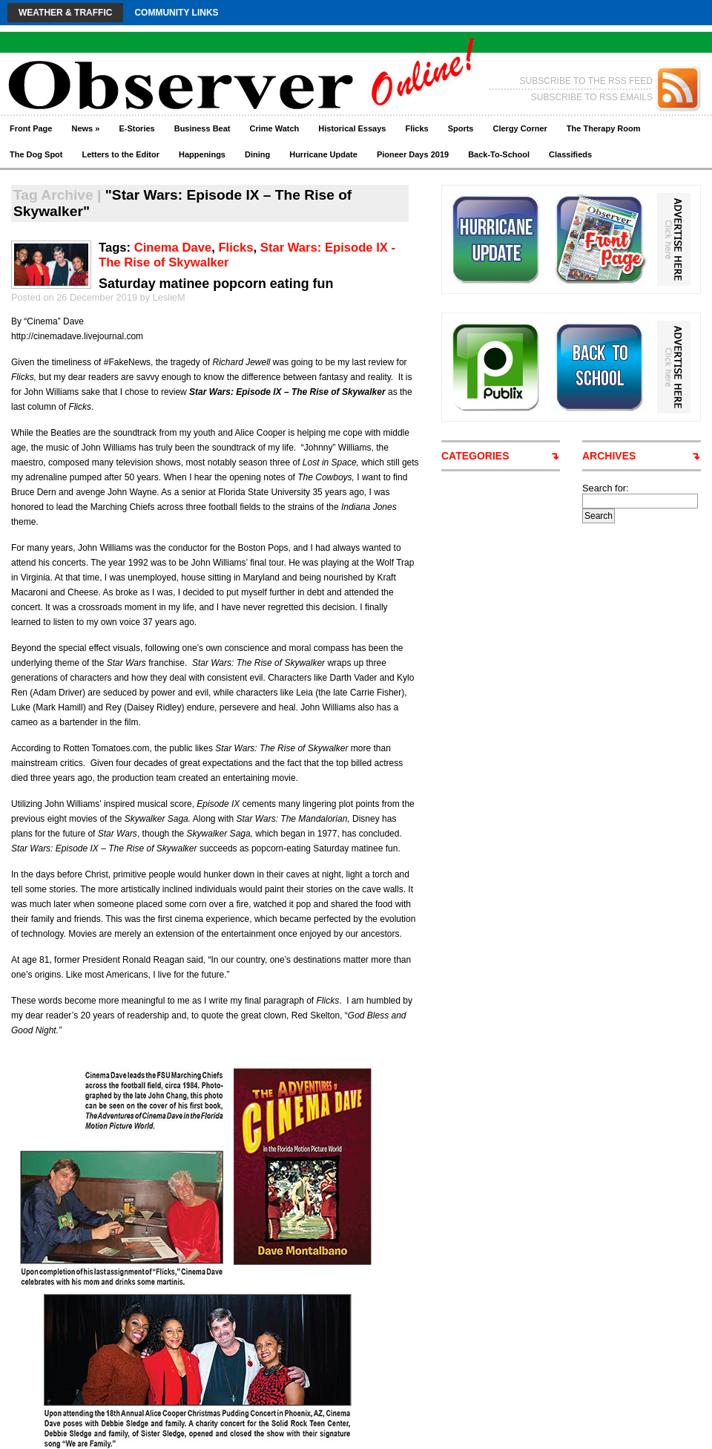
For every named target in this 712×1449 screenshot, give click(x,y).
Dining (257, 154)
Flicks (416, 128)
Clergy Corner (519, 128)
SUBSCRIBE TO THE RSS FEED (586, 81)
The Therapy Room (604, 128)
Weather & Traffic (65, 12)
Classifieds (570, 154)
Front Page (31, 128)
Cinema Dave (172, 248)
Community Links (176, 12)
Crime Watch (275, 128)
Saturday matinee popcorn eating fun (216, 283)
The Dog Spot (36, 154)
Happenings (202, 154)
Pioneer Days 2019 (413, 154)
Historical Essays (352, 128)
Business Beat (202, 128)
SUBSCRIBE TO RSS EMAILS (592, 97)
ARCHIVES (609, 456)
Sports (461, 128)
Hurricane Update (323, 154)
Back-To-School (499, 154)
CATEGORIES (475, 456)
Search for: (605, 488)
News (85, 128)
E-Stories (136, 128)
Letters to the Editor (121, 154)
